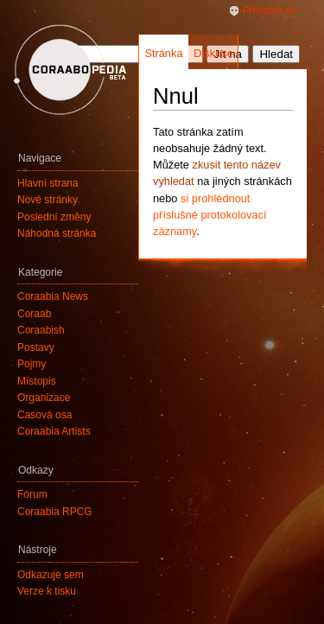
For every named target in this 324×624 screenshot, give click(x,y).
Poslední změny (54, 217)
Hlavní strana (48, 183)
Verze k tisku (46, 591)
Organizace (43, 398)
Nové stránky (47, 200)
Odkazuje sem (50, 575)
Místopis (36, 381)
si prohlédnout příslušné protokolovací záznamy (210, 215)
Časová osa (44, 415)
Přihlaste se (269, 10)
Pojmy (31, 364)
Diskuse (213, 53)
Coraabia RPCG (54, 512)
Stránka (163, 53)
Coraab (34, 314)
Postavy (35, 347)
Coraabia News (52, 296)
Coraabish (41, 330)
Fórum (32, 494)
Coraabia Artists (54, 431)
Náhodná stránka (56, 233)
